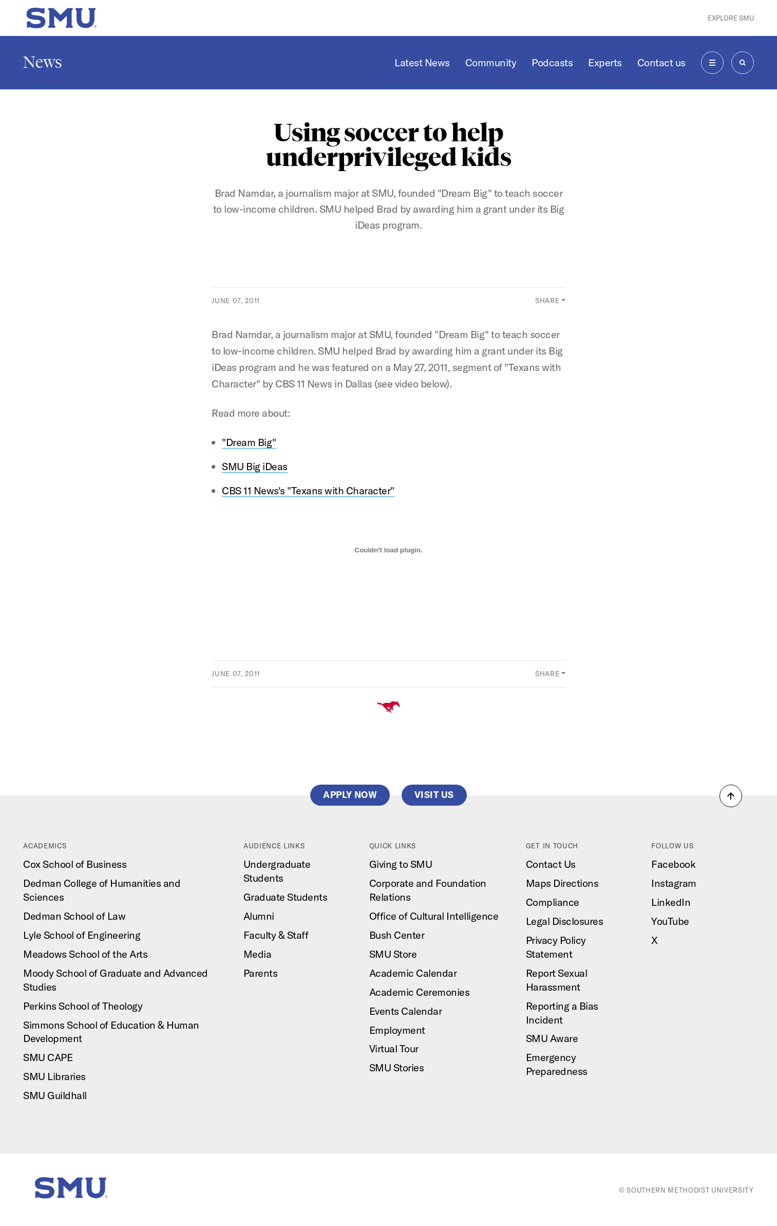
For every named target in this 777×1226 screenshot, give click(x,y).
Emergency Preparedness (557, 1064)
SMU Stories (396, 1067)
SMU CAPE (47, 1057)
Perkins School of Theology (82, 1005)
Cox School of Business (74, 864)
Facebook (673, 864)
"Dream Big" (249, 442)
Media (257, 954)
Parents (260, 973)
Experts (605, 62)
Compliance (552, 902)
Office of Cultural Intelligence (434, 915)
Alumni (258, 915)
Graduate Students (285, 896)
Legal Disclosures (564, 921)
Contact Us (551, 864)
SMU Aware (552, 1038)
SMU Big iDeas (255, 466)
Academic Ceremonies (419, 992)
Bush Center (397, 934)
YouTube (670, 921)
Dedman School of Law (74, 915)
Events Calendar (405, 1011)
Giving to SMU (400, 864)
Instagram (673, 883)
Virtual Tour (394, 1048)
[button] (730, 796)
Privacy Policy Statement (556, 947)
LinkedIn (670, 902)
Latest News (422, 62)
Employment (397, 1030)
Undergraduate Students (277, 871)
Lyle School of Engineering (81, 934)
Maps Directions (562, 883)
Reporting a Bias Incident (562, 1012)
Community (491, 62)
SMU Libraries (54, 1076)
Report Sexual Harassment (557, 980)
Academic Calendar (413, 973)
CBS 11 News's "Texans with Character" (308, 490)
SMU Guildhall (55, 1095)
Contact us (661, 62)
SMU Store (393, 954)
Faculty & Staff (276, 934)
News (42, 62)
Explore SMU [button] (731, 18)
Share (547, 300)
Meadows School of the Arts (85, 954)
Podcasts (552, 62)
